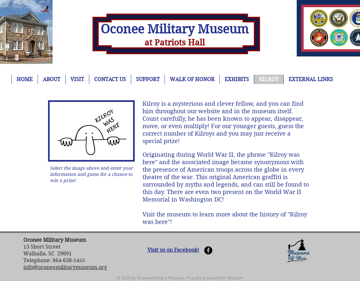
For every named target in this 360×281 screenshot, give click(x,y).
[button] (91, 131)
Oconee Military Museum (175, 29)
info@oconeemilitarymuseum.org (65, 267)
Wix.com (235, 278)
